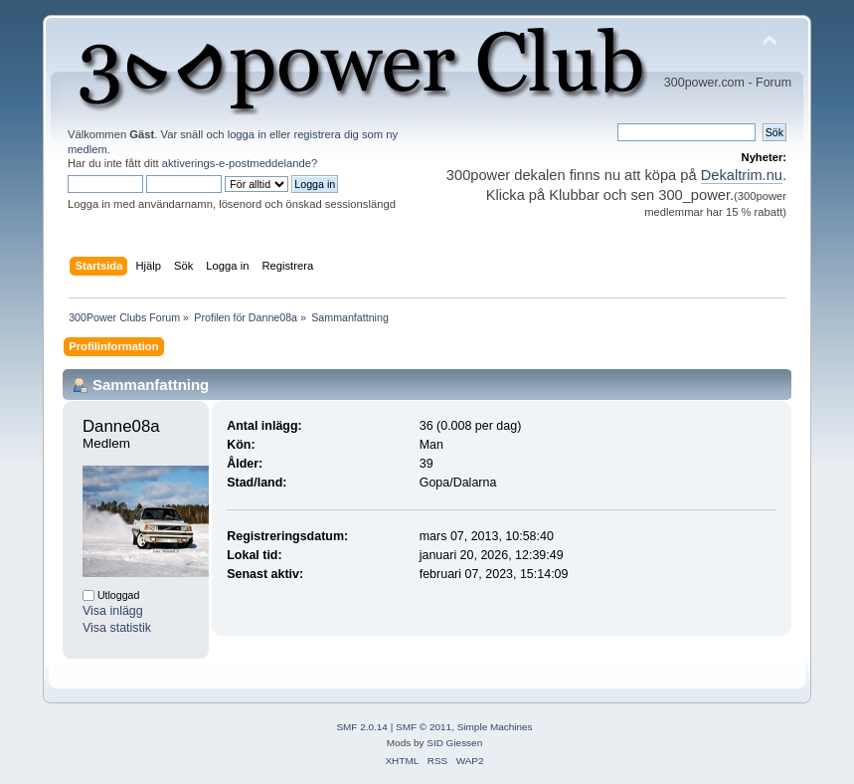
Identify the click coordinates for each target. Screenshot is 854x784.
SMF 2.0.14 (362, 726)
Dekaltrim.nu (741, 175)
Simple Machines (495, 726)
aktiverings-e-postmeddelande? (240, 163)
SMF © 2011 (423, 726)
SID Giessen (454, 742)
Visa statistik (117, 628)
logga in (247, 134)
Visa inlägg (113, 611)
